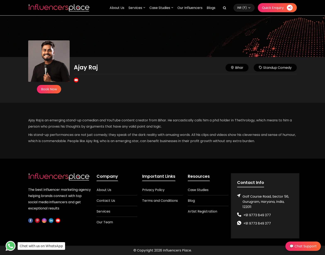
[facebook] (30, 220)
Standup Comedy (275, 67)
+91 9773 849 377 (257, 215)
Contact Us (106, 200)
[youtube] (58, 220)
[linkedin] (51, 220)
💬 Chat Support (303, 246)
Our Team (105, 222)
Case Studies (159, 7)
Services (135, 7)
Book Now (49, 89)
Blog (191, 200)
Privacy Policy (153, 189)
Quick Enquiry (277, 8)
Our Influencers (190, 7)
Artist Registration (202, 211)
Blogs (211, 7)
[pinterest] (37, 220)
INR (242, 8)
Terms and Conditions (160, 200)
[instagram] (44, 220)
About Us (117, 7)
